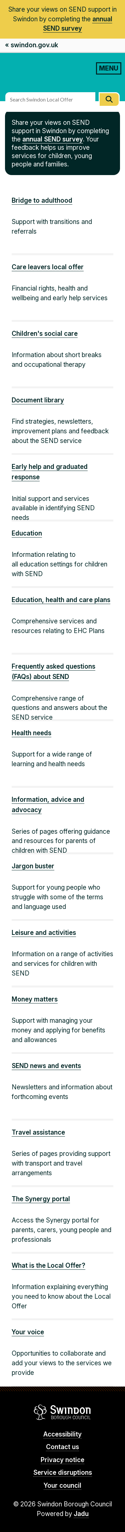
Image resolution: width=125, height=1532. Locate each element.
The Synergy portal (41, 1199)
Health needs (31, 733)
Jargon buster (33, 866)
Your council (62, 1485)
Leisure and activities (44, 933)
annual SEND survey (52, 139)
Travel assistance (38, 1132)
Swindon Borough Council (62, 1412)
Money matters (35, 999)
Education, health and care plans (61, 600)
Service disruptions (62, 1472)
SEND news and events (46, 1066)
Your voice (28, 1332)
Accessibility (62, 1434)
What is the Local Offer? (48, 1265)
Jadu (81, 1514)
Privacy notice (62, 1460)
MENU (108, 68)
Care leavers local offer (48, 267)
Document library (38, 400)
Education (27, 533)
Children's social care (45, 333)
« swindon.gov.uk (31, 45)
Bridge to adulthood (42, 200)
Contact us (62, 1447)
